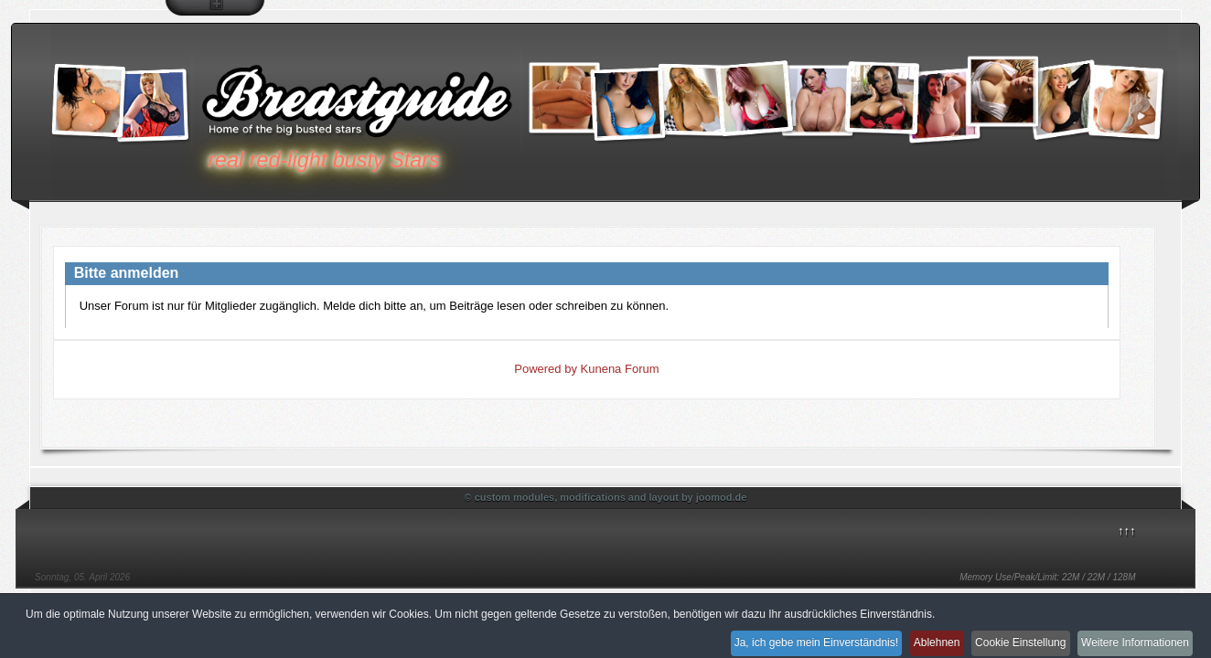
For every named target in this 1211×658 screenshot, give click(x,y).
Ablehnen (909, 637)
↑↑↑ (1127, 530)
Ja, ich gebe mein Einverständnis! (778, 637)
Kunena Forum (620, 369)
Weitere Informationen (1131, 637)
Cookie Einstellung (1004, 637)
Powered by (545, 369)
